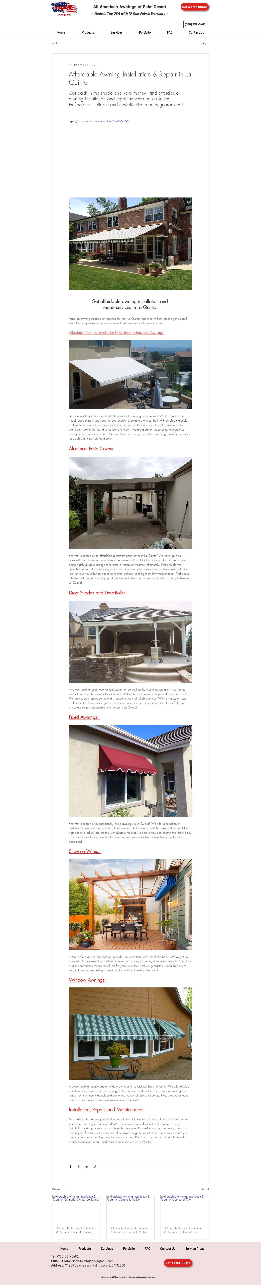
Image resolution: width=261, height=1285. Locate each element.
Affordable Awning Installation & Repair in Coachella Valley (129, 1230)
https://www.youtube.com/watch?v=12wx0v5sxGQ (99, 121)
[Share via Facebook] (70, 1166)
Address (57, 1265)
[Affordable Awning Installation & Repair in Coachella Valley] (131, 1208)
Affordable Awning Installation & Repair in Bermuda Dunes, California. (75, 1230)
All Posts (56, 43)
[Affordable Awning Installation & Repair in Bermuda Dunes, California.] (76, 1208)
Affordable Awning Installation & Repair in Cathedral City (183, 1230)
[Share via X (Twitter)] (78, 1166)
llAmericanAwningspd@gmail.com (88, 1261)
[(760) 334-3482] (195, 24)
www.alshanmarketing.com (143, 1277)
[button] (195, 6)
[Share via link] (95, 1166)
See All (205, 1188)
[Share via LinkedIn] (86, 1166)
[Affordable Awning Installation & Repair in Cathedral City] (184, 1208)
